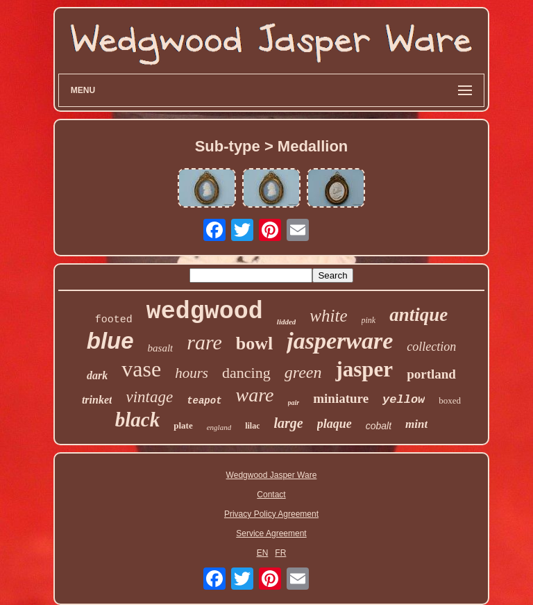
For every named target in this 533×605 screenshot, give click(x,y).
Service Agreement (271, 533)
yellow (403, 399)
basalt (161, 348)
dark (97, 375)
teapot (204, 400)
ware (255, 395)
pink (369, 320)
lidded (286, 321)
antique (418, 314)
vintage (149, 397)
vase (141, 368)
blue (110, 341)
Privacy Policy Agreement (271, 514)
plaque (334, 424)
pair (294, 402)
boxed (450, 400)
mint (416, 424)
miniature (341, 398)
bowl (254, 343)
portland (431, 374)
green (303, 372)
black (137, 419)
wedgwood (204, 312)
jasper (364, 369)
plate (183, 425)
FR (280, 553)
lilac (252, 426)
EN (263, 553)
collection (431, 347)
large (288, 423)
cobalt (378, 425)
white (328, 315)
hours (191, 373)
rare (204, 342)
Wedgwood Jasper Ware (271, 475)
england (219, 427)
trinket (97, 400)
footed (114, 320)
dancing (246, 372)
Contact (271, 494)
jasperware (340, 341)
